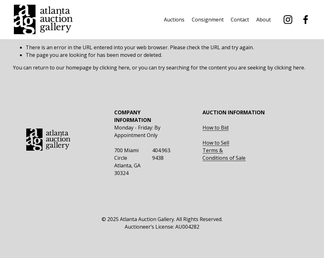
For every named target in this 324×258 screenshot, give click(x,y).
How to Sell (215, 142)
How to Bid (215, 127)
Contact (240, 19)
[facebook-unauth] (305, 19)
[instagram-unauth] (288, 19)
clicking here (114, 67)
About (263, 19)
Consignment (208, 19)
